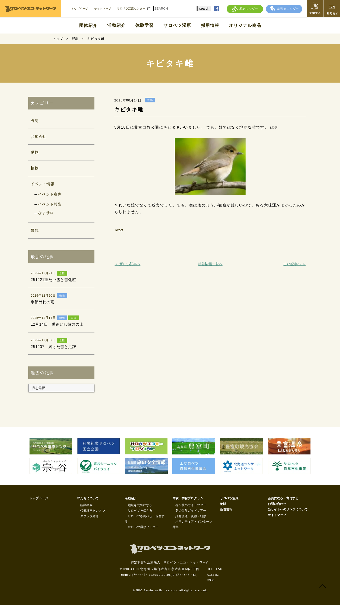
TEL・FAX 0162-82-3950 (214, 574)
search (204, 8)
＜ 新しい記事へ (127, 264)
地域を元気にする (140, 505)
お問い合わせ (277, 504)
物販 (223, 504)
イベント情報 (43, 184)
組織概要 (86, 505)
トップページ (79, 8)
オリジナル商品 (245, 25)
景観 (35, 230)
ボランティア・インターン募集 (192, 524)
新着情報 (226, 509)
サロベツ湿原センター (131, 8)
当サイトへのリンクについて (288, 509)
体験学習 (144, 25)
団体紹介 (88, 25)
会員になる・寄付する (283, 498)
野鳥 (35, 121)
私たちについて (88, 498)
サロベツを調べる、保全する (145, 518)
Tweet (118, 230)
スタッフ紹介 (89, 516)
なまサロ (46, 213)
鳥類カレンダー (284, 9)
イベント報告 (50, 204)
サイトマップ (102, 8)
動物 (35, 152)
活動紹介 (116, 25)
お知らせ (39, 136)
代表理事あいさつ (92, 510)
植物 (35, 168)
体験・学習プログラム (187, 498)
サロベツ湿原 (177, 25)
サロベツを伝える (140, 510)
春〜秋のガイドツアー (190, 505)
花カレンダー (245, 9)
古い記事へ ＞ (294, 264)
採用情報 (210, 25)
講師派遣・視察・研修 (190, 516)
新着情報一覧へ (210, 264)
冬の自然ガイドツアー (190, 510)
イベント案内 (50, 194)
